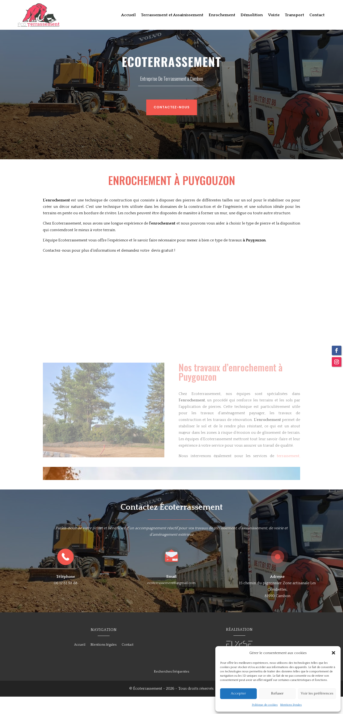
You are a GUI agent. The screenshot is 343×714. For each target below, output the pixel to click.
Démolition (252, 15)
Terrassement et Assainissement (172, 15)
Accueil (128, 15)
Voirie (274, 15)
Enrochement (222, 15)
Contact (317, 15)
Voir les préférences (317, 693)
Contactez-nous (168, 124)
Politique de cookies (265, 704)
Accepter (238, 693)
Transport (294, 15)
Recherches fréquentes (171, 689)
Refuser (277, 693)
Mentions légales (291, 704)
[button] (333, 652)
